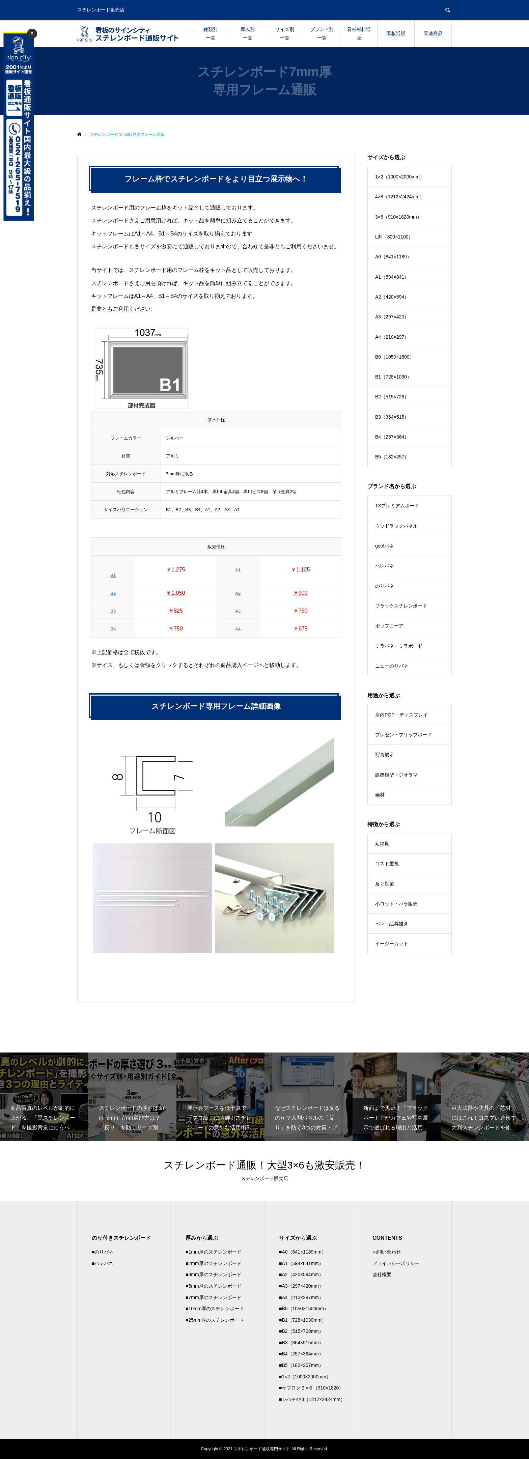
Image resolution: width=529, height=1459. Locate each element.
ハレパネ (384, 565)
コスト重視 (387, 863)
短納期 (382, 843)
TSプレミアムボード (397, 505)
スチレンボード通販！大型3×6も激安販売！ (264, 1165)
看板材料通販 (359, 33)
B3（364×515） (392, 417)
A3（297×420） (392, 316)
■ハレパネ (102, 1263)
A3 (238, 611)
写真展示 (384, 754)
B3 (113, 611)
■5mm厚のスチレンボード (214, 1286)
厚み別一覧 (248, 33)
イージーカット (391, 943)
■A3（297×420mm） (301, 1286)
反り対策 (384, 884)
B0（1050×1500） (394, 357)
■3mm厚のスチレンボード (214, 1274)
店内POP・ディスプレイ (401, 715)
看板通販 (396, 33)
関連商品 (433, 33)
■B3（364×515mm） (301, 1342)
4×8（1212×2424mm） (399, 196)
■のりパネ (102, 1252)
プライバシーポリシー (396, 1263)
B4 (113, 629)
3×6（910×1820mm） (398, 217)
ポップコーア (389, 625)
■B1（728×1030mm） (302, 1320)
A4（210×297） (392, 337)
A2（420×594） (392, 297)
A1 (238, 569)
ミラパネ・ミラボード (398, 646)
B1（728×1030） (393, 377)
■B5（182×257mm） (301, 1365)
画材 (380, 794)
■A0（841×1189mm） (302, 1252)
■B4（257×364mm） (301, 1353)
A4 (238, 629)
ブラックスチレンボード (401, 606)
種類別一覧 (210, 33)
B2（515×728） (392, 396)
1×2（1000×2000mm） (399, 176)
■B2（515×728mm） (301, 1331)
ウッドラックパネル (396, 526)
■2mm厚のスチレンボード (214, 1263)
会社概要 (381, 1274)
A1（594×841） (392, 277)
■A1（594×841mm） (301, 1263)
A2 (238, 593)
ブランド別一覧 (322, 33)
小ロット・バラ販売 (396, 903)
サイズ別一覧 (284, 33)
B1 (113, 575)
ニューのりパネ (391, 666)
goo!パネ (384, 546)
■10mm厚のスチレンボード (215, 1308)
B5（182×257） (392, 456)
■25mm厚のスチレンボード (215, 1320)
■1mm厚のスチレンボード (214, 1252)
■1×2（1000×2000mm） (305, 1376)
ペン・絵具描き (391, 923)
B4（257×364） (392, 437)
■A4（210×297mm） (301, 1297)
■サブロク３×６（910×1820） (311, 1388)
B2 (113, 593)
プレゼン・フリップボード (403, 734)
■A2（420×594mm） (301, 1274)
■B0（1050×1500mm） (304, 1308)
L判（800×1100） (394, 237)
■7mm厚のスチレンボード (214, 1297)
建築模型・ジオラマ (396, 775)
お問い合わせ (386, 1252)
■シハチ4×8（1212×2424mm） (312, 1399)
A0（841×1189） (393, 256)
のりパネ (384, 586)
